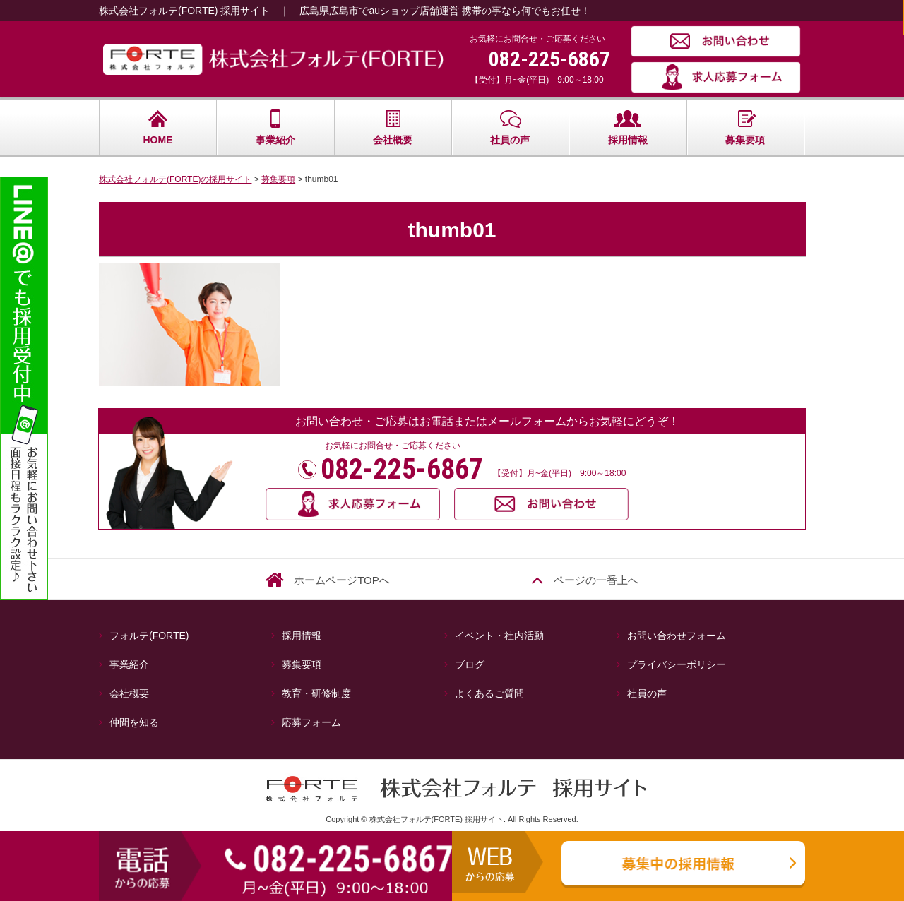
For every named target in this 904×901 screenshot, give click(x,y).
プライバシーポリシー (676, 664)
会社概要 (392, 127)
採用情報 (628, 127)
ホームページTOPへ (342, 580)
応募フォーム (311, 722)
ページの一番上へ (596, 580)
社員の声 (510, 127)
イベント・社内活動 (499, 635)
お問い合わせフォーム (676, 635)
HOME (158, 127)
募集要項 (745, 127)
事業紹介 (275, 127)
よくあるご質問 (489, 693)
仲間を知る (134, 722)
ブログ (469, 664)
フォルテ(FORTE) (154, 635)
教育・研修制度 (316, 693)
